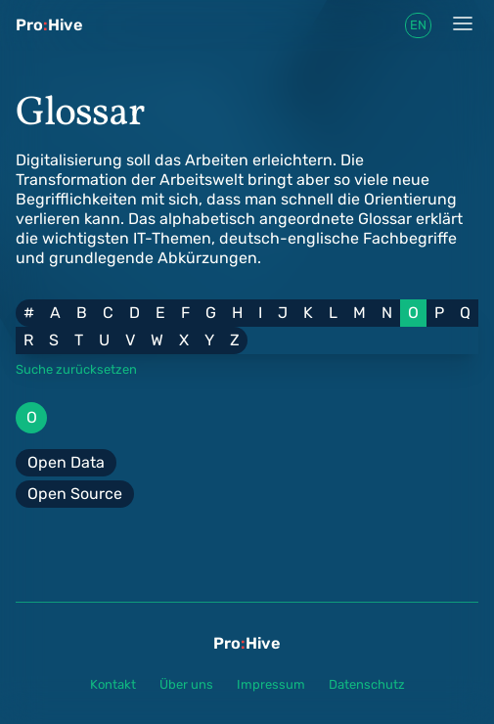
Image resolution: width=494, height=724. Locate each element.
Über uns (186, 684)
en (418, 25)
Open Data (66, 462)
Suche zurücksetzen (76, 369)
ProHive (49, 25)
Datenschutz (367, 684)
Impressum (271, 684)
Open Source (74, 493)
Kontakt (113, 684)
